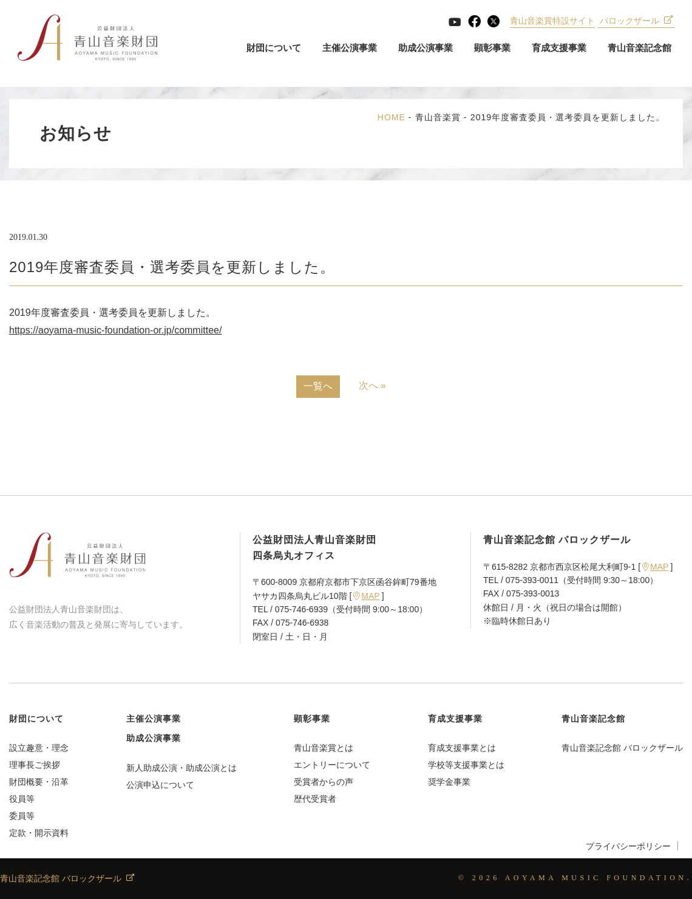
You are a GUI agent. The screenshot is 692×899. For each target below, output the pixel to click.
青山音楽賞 (438, 117)
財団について (273, 48)
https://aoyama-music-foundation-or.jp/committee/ (115, 330)
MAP (366, 596)
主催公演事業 (349, 48)
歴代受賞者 (315, 799)
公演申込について (160, 785)
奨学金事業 (449, 782)
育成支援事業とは (462, 748)
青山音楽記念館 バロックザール (622, 748)
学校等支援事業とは (466, 765)
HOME (391, 117)
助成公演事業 (425, 48)
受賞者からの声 (323, 782)
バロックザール (636, 21)
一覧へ (318, 386)
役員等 (22, 799)
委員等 (22, 816)
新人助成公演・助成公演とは (181, 768)
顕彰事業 (491, 48)
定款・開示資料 (39, 833)
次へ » (372, 385)
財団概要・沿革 (39, 782)
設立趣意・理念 (39, 748)
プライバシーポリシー (628, 846)
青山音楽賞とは (323, 748)
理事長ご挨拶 (34, 765)
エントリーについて (332, 765)
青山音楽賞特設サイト (552, 21)
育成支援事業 (558, 48)
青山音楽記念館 (639, 48)
